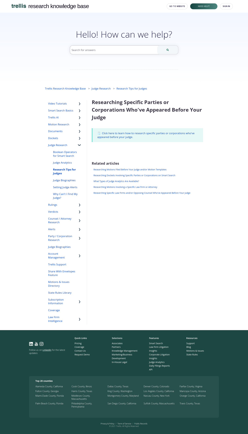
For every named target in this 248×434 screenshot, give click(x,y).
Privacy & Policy (107, 423)
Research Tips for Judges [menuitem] (64, 171)
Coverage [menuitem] (54, 310)
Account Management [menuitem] (56, 255)
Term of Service (124, 423)
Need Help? (204, 6)
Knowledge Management (124, 350)
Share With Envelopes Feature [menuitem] (61, 273)
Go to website (177, 6)
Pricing (77, 343)
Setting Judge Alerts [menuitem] (65, 187)
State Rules (192, 354)
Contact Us (80, 350)
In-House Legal (119, 362)
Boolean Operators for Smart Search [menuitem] (65, 154)
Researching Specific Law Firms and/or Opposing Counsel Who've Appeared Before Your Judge (141, 192)
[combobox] (124, 49)
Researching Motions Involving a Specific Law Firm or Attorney (125, 187)
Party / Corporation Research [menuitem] (60, 238)
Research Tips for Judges (131, 88)
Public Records (140, 423)
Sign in (226, 6)
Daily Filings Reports (159, 365)
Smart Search (156, 343)
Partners (116, 346)
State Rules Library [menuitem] (59, 292)
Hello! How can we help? (124, 34)
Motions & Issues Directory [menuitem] (58, 283)
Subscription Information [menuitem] (56, 301)
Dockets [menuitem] (53, 138)
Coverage (79, 346)
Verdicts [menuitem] (53, 211)
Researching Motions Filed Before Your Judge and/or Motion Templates (130, 169)
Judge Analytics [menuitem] (62, 162)
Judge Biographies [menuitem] (64, 180)
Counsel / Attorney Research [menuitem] (59, 220)
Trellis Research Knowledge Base (65, 88)
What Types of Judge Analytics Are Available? (116, 181)
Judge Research (101, 88)
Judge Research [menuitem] (57, 145)
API (150, 369)
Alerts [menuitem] (51, 229)
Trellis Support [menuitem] (57, 264)
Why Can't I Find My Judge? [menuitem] (65, 196)
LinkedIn (47, 349)
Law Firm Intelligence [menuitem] (55, 319)
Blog (188, 346)
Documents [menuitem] (55, 131)
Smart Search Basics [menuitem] (60, 110)
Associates (117, 343)
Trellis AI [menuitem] (53, 117)
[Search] (167, 49)
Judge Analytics (157, 362)
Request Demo (82, 354)
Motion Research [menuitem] (58, 124)
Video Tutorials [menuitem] (57, 103)
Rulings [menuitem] (52, 205)
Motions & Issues (195, 350)
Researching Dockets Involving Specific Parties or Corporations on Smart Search (134, 175)
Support (190, 343)
